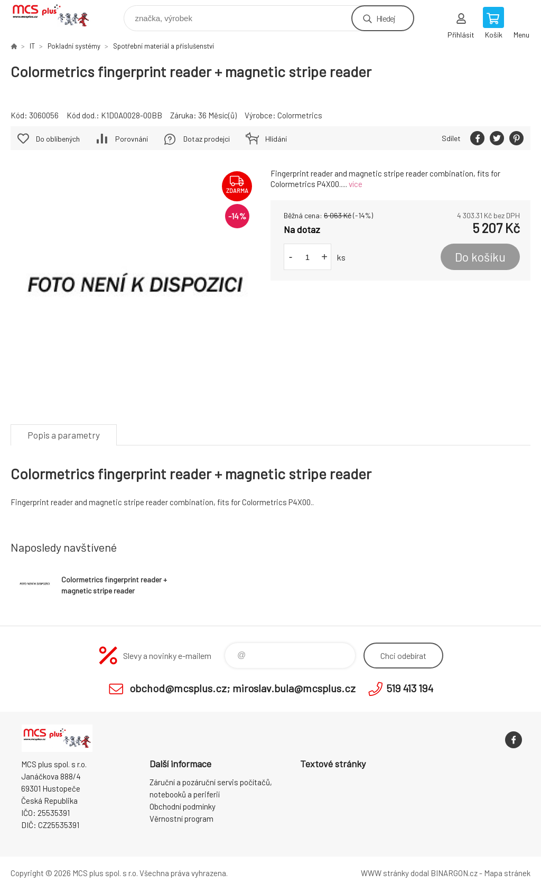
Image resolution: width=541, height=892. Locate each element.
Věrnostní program (181, 818)
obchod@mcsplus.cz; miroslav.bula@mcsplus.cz (242, 688)
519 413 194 (409, 688)
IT (32, 46)
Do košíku (480, 256)
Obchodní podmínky (183, 806)
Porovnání (131, 138)
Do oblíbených (58, 138)
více (355, 184)
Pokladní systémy (74, 46)
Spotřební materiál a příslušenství (163, 46)
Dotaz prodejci (206, 138)
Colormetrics (299, 115)
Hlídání (276, 138)
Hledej (385, 18)
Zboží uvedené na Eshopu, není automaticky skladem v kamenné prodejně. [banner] (57, 15)
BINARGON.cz (454, 873)
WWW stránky (385, 873)
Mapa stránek (507, 873)
